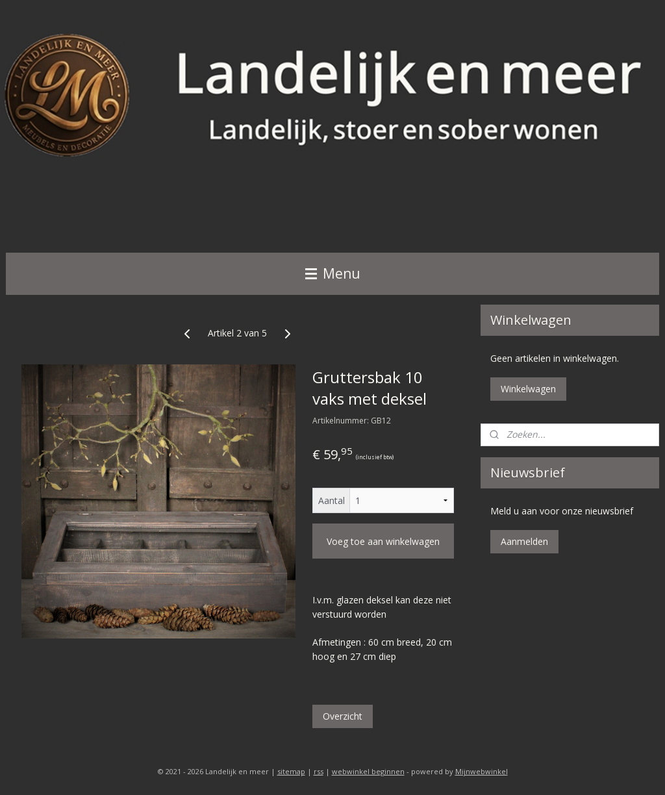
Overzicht (342, 716)
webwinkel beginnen (368, 771)
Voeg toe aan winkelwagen (383, 541)
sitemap (291, 771)
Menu (332, 273)
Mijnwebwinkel (481, 771)
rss (318, 771)
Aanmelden (524, 541)
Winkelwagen (528, 389)
